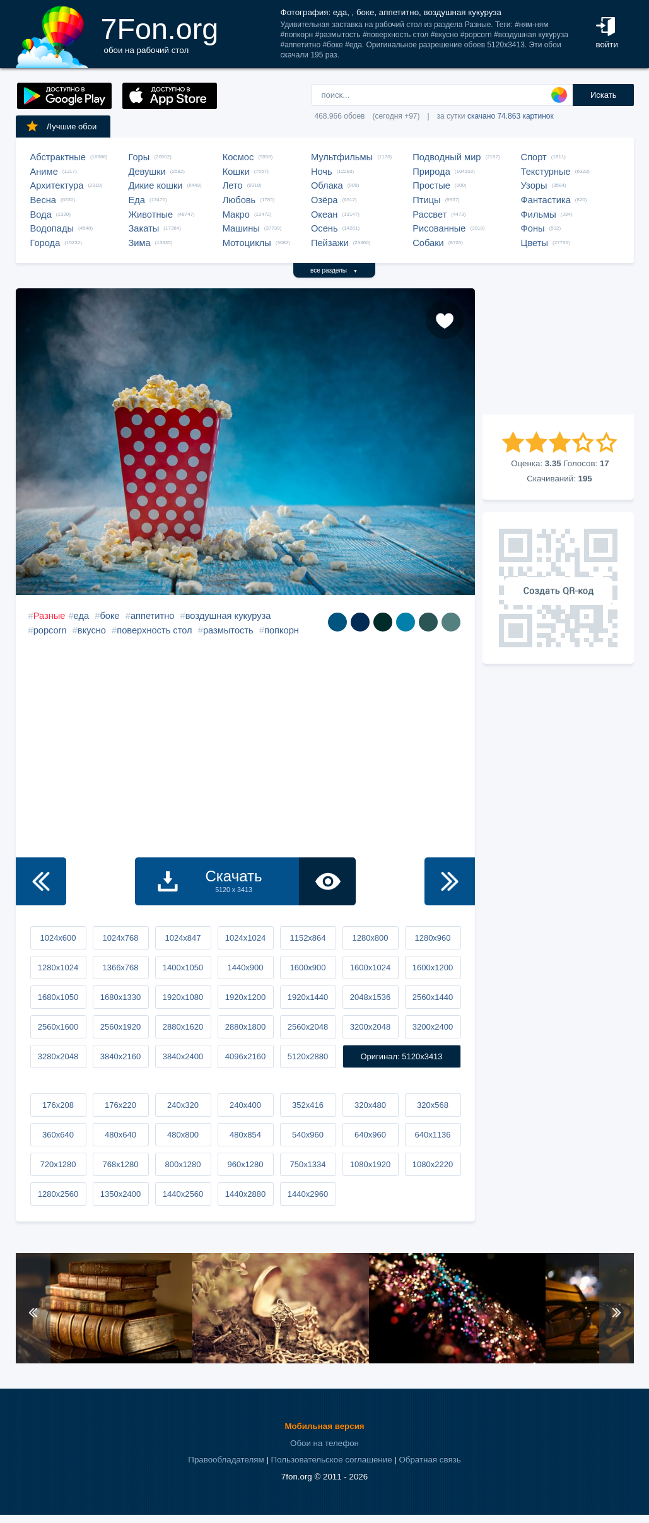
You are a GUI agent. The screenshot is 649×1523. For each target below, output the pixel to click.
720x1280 (58, 1164)
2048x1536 (370, 997)
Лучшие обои (61, 126)
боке (109, 616)
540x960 (308, 1134)
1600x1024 (370, 967)
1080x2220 (432, 1164)
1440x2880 (245, 1194)
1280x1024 (58, 967)
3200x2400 (432, 1027)
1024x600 (58, 938)
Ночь (321, 172)
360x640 (58, 1134)
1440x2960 (308, 1194)
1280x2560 (58, 1194)
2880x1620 (183, 1027)
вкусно (92, 630)
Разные (49, 616)
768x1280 (120, 1164)
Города (45, 243)
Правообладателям (226, 1459)
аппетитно (153, 616)
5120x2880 (308, 1056)
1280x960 (432, 938)
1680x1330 (120, 997)
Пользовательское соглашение (331, 1459)
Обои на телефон (324, 1443)
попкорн (281, 630)
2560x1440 (432, 997)
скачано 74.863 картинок (510, 116)
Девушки (147, 172)
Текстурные (546, 172)
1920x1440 (308, 997)
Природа (431, 172)
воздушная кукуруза (228, 616)
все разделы (334, 270)
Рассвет (429, 214)
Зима (140, 243)
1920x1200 (245, 997)
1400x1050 (183, 967)
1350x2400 (120, 1194)
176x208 (58, 1105)
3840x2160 (120, 1056)
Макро (236, 214)
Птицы (426, 200)
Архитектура (57, 185)
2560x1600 (58, 1027)
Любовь (239, 200)
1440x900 (245, 967)
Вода (41, 214)
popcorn (50, 630)
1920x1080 (183, 997)
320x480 (370, 1105)
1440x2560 (183, 1194)
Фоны (533, 228)
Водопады (52, 228)
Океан (324, 214)
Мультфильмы (342, 157)
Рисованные (438, 228)
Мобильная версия (324, 1426)
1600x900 (307, 967)
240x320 (183, 1105)
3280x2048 (58, 1056)
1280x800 (370, 938)
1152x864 (307, 938)
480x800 (183, 1134)
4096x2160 (245, 1056)
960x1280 (245, 1164)
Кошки (236, 172)
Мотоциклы (247, 243)
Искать (603, 95)
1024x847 (183, 938)
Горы (139, 157)
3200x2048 (370, 1027)
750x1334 (307, 1164)
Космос (238, 157)
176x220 (120, 1105)
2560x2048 (308, 1027)
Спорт (534, 157)
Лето (233, 185)
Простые (431, 185)
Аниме (44, 172)
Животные (151, 214)
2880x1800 (245, 1027)
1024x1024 (245, 938)
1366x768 (120, 967)
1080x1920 (370, 1164)
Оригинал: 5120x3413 (401, 1056)
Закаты (144, 228)
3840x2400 (183, 1056)
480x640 (120, 1134)
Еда (137, 200)
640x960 (370, 1134)
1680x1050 (58, 997)
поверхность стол (154, 630)
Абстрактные (58, 157)
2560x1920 (120, 1027)
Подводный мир (446, 157)
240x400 (245, 1105)
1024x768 (120, 938)
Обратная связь (429, 1459)
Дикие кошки (156, 185)
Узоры (534, 185)
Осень (324, 228)
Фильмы (538, 214)
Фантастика (546, 200)
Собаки (428, 243)
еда (82, 616)
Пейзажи (330, 243)
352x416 (308, 1105)
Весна (43, 200)
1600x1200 (432, 967)
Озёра (324, 200)
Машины (241, 228)
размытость (228, 630)
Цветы (534, 243)
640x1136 (432, 1134)
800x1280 (183, 1164)
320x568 (432, 1105)
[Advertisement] (558, 351)
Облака (327, 185)
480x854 (245, 1134)
